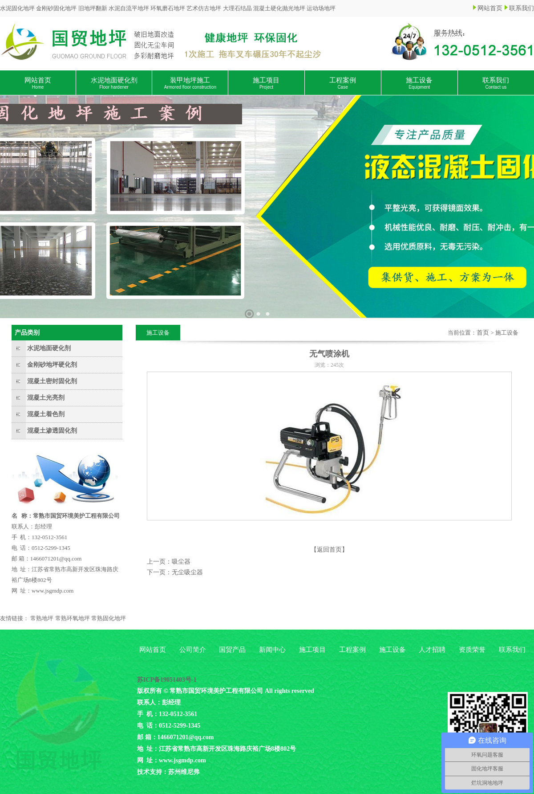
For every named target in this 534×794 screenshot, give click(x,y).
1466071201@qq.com (56, 558)
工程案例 (342, 83)
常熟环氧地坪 (72, 618)
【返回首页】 (329, 549)
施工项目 (266, 83)
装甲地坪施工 (190, 83)
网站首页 (489, 8)
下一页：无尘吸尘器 (175, 572)
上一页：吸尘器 (168, 561)
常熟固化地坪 (108, 618)
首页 (483, 332)
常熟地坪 (41, 618)
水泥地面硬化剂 (114, 83)
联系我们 (521, 8)
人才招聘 (432, 649)
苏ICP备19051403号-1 (167, 679)
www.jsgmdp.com (53, 590)
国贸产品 (232, 649)
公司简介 (192, 649)
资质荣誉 (472, 649)
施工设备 (419, 83)
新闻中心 (272, 649)
